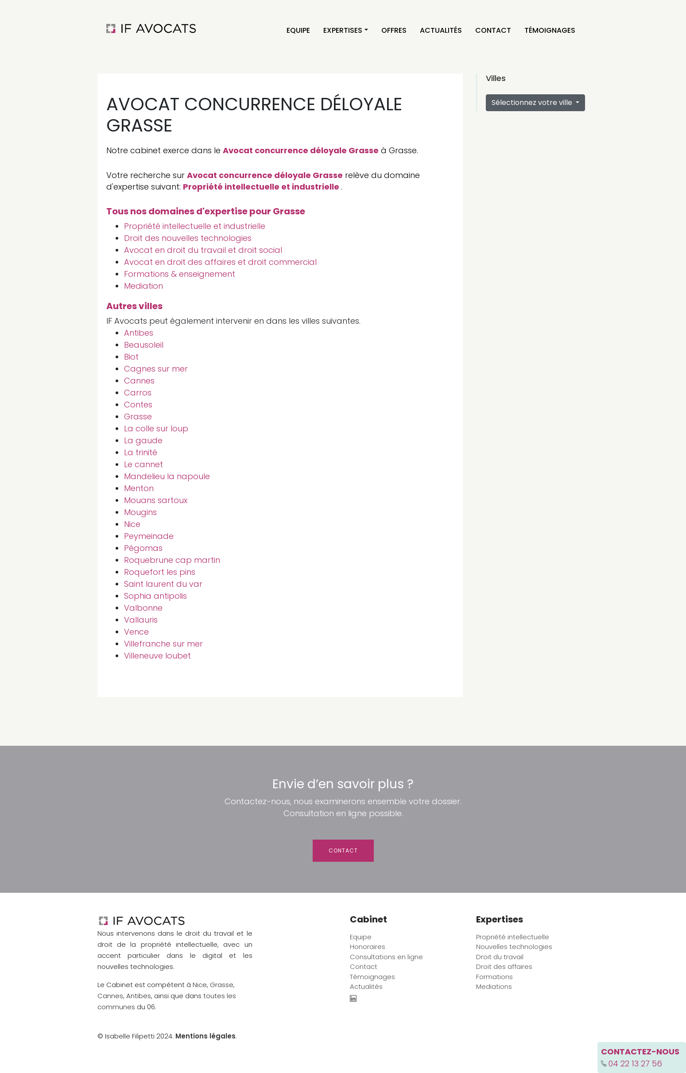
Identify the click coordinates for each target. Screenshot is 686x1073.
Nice (132, 524)
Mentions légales (205, 1036)
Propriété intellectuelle (512, 936)
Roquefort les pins (159, 571)
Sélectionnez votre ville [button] (533, 102)
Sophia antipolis (155, 595)
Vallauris (141, 619)
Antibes (138, 332)
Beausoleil (143, 344)
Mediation (143, 285)
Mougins (140, 512)
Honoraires (367, 946)
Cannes (139, 380)
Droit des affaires (504, 966)
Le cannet (143, 464)
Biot (131, 356)
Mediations (494, 986)
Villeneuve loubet (157, 655)
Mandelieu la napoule (167, 476)
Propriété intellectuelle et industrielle (261, 186)
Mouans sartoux (155, 500)
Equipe (298, 30)
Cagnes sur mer (156, 368)
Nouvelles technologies (514, 946)
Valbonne (143, 607)
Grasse (138, 416)
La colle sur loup (156, 428)
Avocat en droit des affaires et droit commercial (220, 261)
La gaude (143, 440)
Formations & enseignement (179, 273)
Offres (394, 30)
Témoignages (549, 30)
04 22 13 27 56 (635, 1063)
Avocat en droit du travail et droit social (203, 250)
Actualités (441, 30)
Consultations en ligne (386, 956)
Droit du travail (499, 956)
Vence (136, 631)
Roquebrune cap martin (172, 560)
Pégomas (143, 548)
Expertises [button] (342, 30)
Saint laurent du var (163, 583)
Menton (139, 488)
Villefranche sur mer (163, 643)
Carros (137, 392)
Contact (493, 30)
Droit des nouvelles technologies (188, 238)
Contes (138, 404)
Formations (494, 976)
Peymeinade (149, 536)
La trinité (140, 452)
